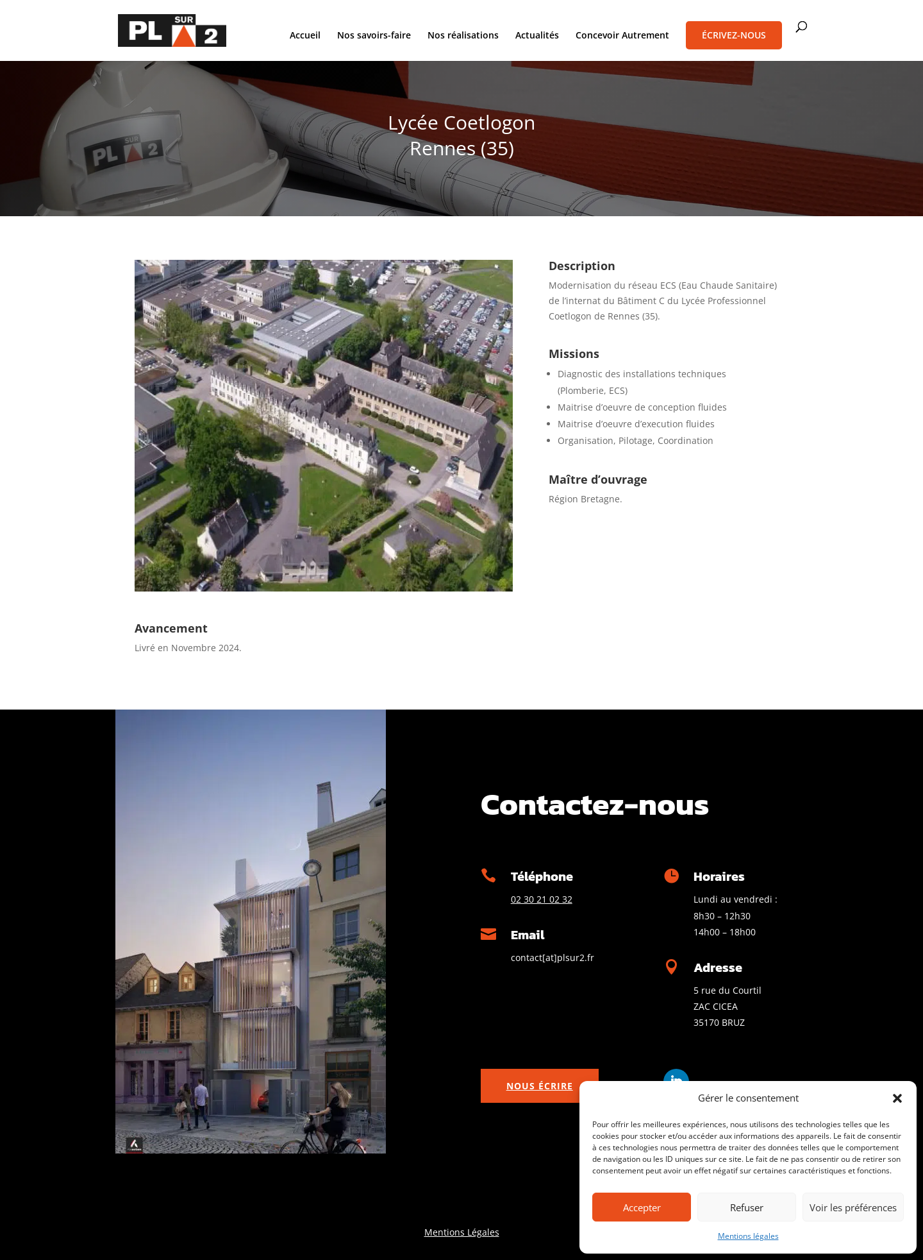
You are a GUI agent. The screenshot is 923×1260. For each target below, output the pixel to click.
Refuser (746, 1207)
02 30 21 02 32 (541, 899)
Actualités (537, 36)
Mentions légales (748, 1235)
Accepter (642, 1207)
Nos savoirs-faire (374, 36)
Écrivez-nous (734, 35)
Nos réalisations (463, 36)
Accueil (305, 36)
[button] (897, 1098)
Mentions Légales (461, 1232)
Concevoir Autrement (622, 36)
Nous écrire (539, 1086)
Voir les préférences (853, 1207)
